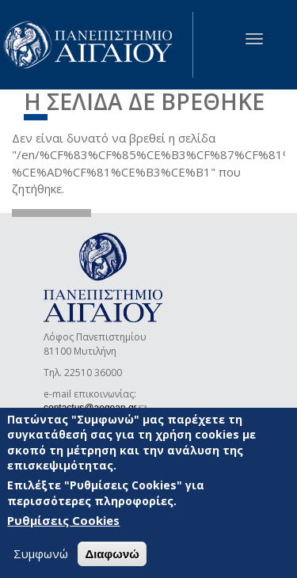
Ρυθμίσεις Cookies (63, 521)
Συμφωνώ (40, 554)
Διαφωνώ (112, 554)
